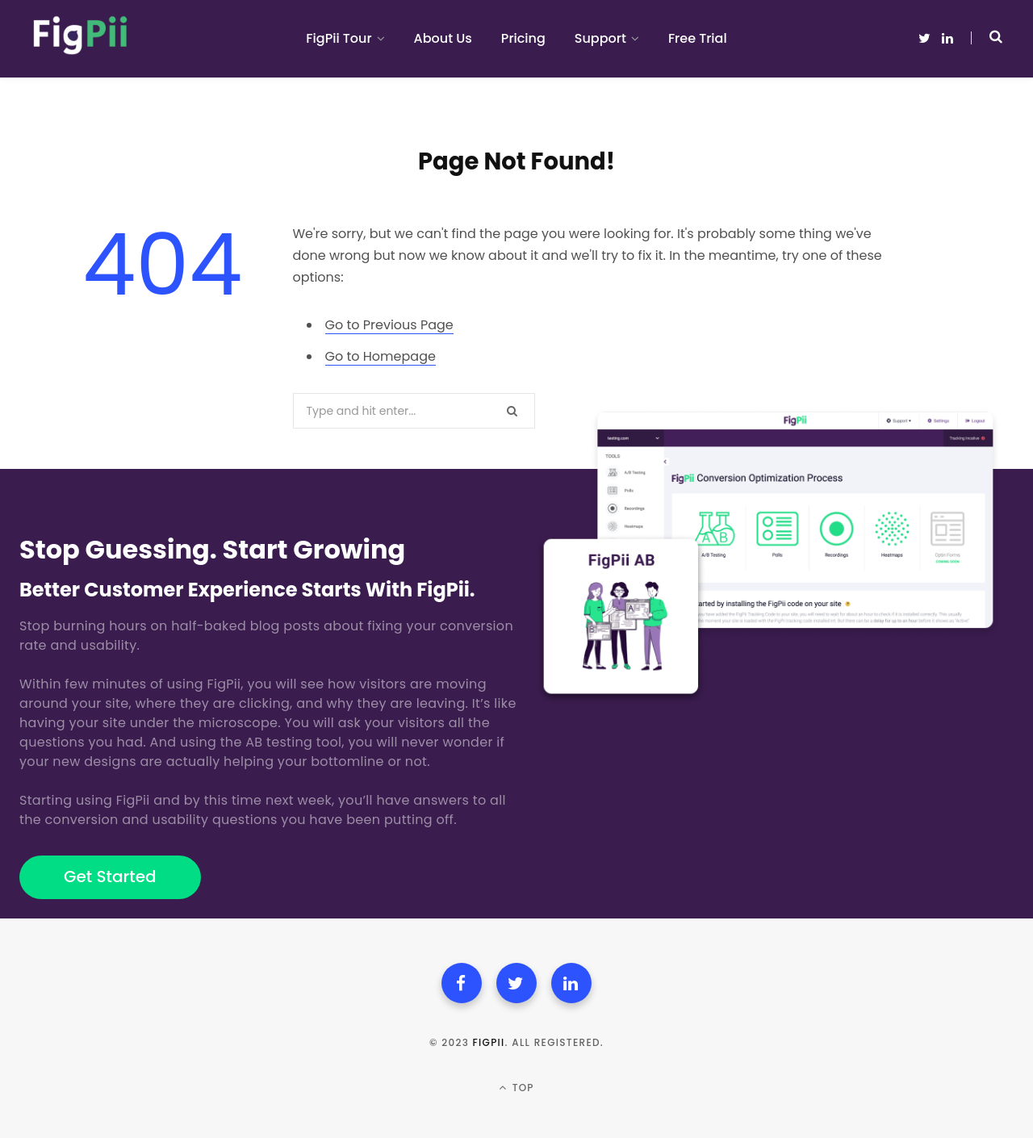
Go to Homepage (380, 356)
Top (516, 1087)
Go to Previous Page (389, 325)
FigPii (489, 1042)
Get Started (110, 876)
